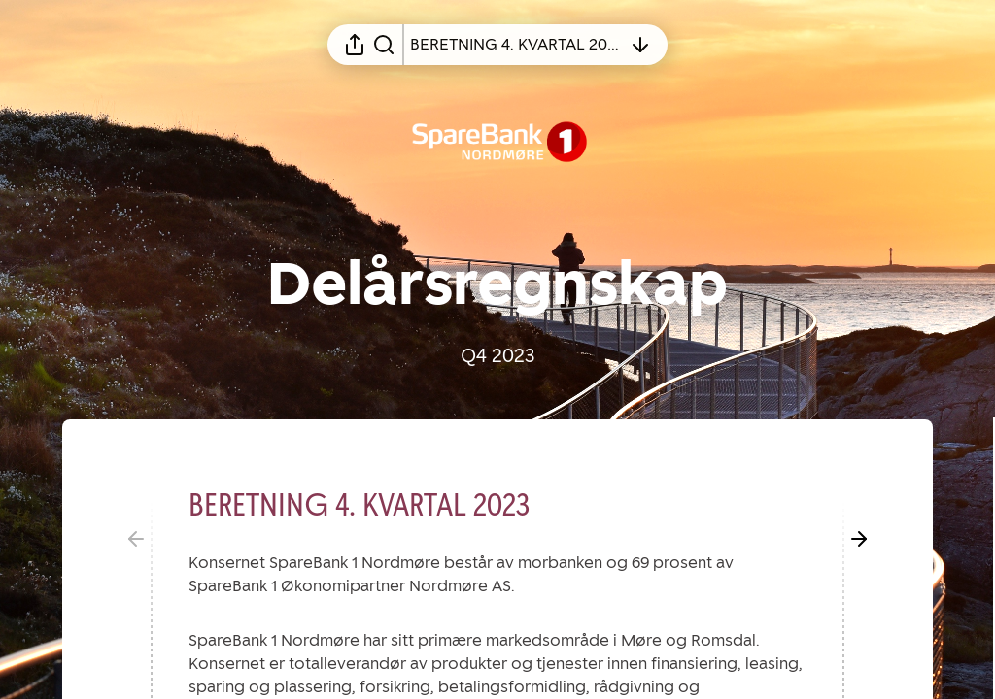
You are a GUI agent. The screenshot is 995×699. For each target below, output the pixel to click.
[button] (375, 504)
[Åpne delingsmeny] (354, 44)
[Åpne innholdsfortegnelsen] (516, 44)
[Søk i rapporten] (383, 44)
